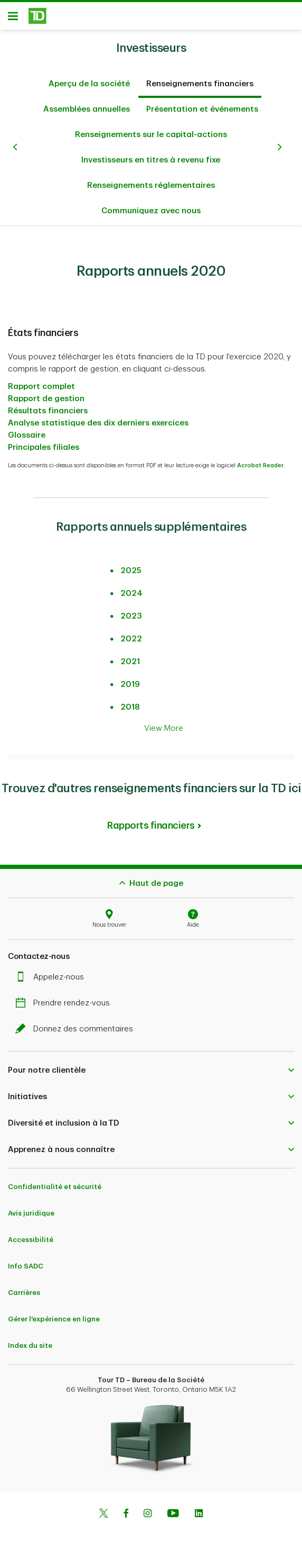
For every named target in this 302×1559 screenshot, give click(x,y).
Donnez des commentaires (77, 1024)
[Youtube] (173, 1509)
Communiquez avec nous (151, 206)
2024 (131, 588)
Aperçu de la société (89, 79)
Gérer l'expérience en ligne (54, 1313)
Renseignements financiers (199, 79)
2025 (130, 565)
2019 (130, 679)
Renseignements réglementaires (151, 180)
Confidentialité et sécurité (54, 1181)
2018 (130, 702)
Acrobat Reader (260, 460)
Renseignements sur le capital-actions (151, 129)
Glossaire (26, 430)
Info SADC (25, 1260)
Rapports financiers (151, 820)
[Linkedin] (199, 1509)
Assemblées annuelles (86, 104)
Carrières (24, 1287)
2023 (131, 611)
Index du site (30, 1340)
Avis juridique (31, 1207)
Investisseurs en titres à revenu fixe (150, 155)
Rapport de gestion (46, 393)
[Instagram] (148, 1509)
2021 (130, 656)
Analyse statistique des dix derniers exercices (98, 418)
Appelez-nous (52, 972)
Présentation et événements (202, 104)
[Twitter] (103, 1509)
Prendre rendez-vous (65, 998)
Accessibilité (30, 1234)
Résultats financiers (48, 406)
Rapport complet (41, 381)
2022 (131, 634)
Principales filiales (43, 442)
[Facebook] (126, 1509)
